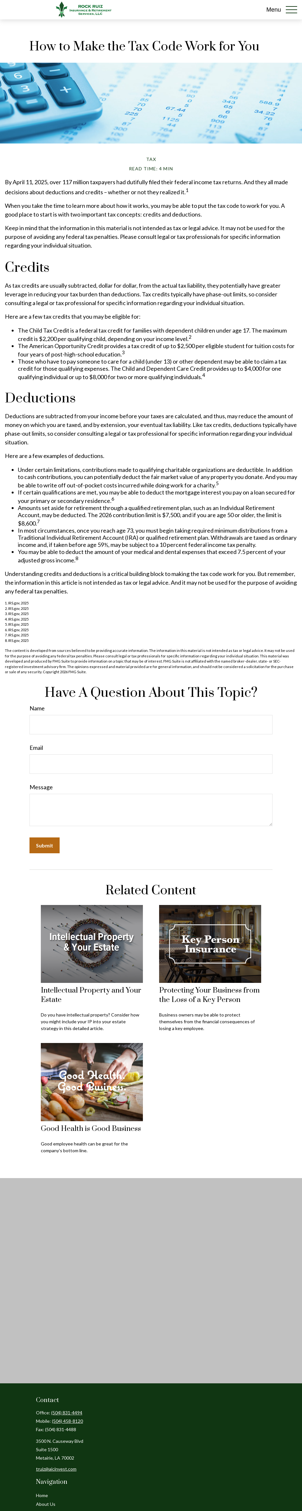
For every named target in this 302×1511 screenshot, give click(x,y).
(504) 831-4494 (66, 1412)
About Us (45, 1504)
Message (41, 787)
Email (36, 747)
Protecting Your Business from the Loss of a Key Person (209, 995)
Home (42, 1495)
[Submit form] (44, 845)
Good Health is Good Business (91, 1128)
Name (37, 708)
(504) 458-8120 (67, 1421)
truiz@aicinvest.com (56, 1469)
